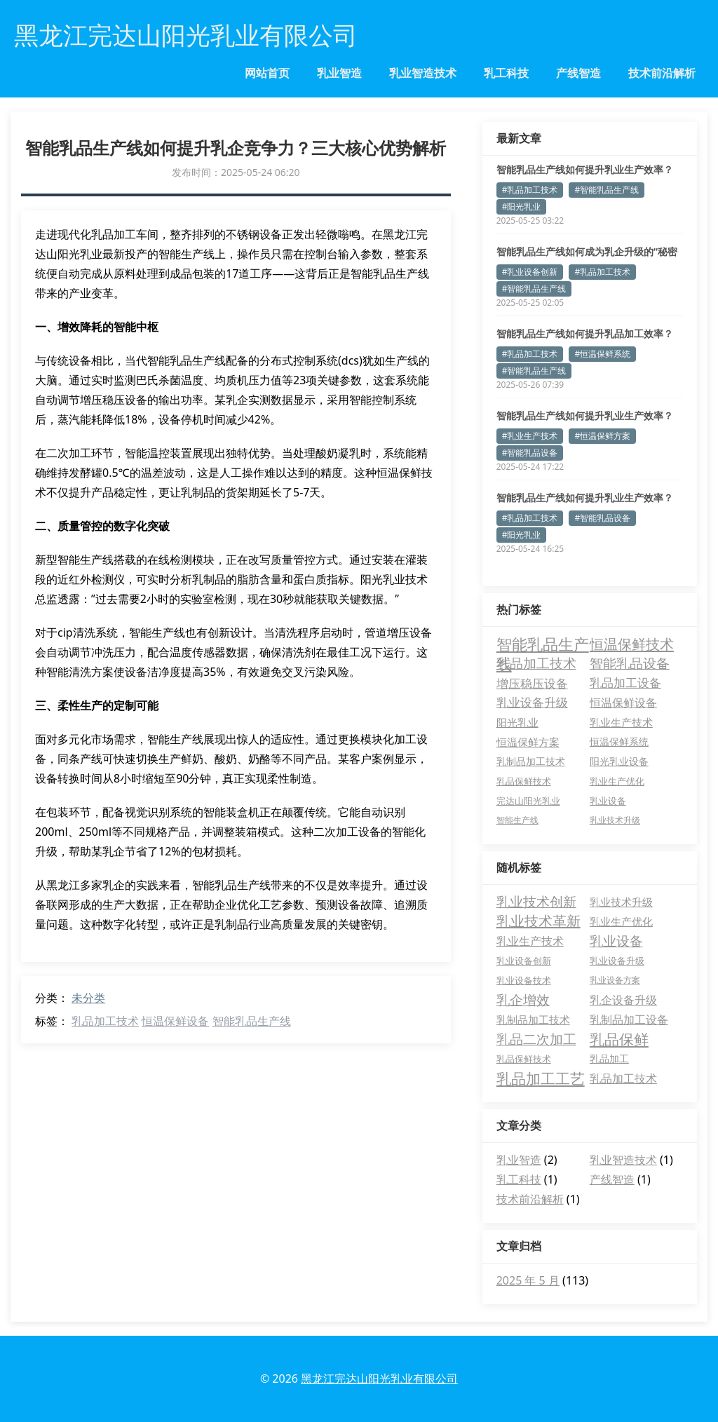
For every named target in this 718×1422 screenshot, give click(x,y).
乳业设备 (616, 941)
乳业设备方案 (615, 980)
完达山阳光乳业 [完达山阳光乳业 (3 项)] (528, 800)
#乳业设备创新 (530, 272)
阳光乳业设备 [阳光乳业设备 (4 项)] (619, 761)
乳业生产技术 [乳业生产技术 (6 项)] (621, 722)
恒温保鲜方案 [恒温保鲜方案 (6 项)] (528, 742)
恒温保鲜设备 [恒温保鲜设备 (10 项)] (623, 702)
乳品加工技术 (105, 1021)
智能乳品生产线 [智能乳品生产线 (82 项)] (542, 644)
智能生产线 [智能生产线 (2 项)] (517, 820)
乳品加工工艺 (540, 1078)
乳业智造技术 (422, 73)
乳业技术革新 (538, 921)
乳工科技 (506, 73)
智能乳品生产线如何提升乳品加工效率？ (584, 333)
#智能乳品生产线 (606, 190)
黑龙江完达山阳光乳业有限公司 (379, 1378)
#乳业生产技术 (530, 436)
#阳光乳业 (521, 206)
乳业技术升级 (621, 902)
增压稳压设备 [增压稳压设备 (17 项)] (532, 683)
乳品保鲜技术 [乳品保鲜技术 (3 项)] (523, 781)
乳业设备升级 (617, 960)
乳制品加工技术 (533, 1020)
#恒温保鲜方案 (602, 436)
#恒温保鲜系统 (602, 354)
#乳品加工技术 (530, 190)
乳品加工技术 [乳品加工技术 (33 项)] (536, 663)
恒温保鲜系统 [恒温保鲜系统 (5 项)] (619, 741)
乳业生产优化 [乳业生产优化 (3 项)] (617, 781)
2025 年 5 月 (528, 1280)
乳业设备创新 (523, 960)
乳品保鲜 (619, 1039)
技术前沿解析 (662, 73)
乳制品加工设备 (629, 1019)
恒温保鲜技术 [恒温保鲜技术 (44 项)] (632, 644)
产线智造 (578, 73)
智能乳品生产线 (251, 1021)
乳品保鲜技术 (523, 1058)
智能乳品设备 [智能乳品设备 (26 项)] (630, 663)
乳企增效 (523, 1000)
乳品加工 (609, 1058)
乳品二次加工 (536, 1039)
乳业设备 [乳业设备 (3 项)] (608, 800)
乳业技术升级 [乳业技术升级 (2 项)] (615, 820)
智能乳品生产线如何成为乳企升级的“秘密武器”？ (586, 252)
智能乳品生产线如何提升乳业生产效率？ (584, 169)
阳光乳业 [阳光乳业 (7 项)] (517, 722)
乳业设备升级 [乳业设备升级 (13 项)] (532, 702)
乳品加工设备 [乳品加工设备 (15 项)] (625, 683)
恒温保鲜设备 (175, 1021)
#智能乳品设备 (530, 453)
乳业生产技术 (530, 941)
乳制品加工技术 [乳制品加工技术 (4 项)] (530, 761)
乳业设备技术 (523, 980)
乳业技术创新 (536, 902)
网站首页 (267, 73)
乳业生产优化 (621, 921)
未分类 (88, 997)
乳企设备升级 (623, 1000)
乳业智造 (339, 73)
